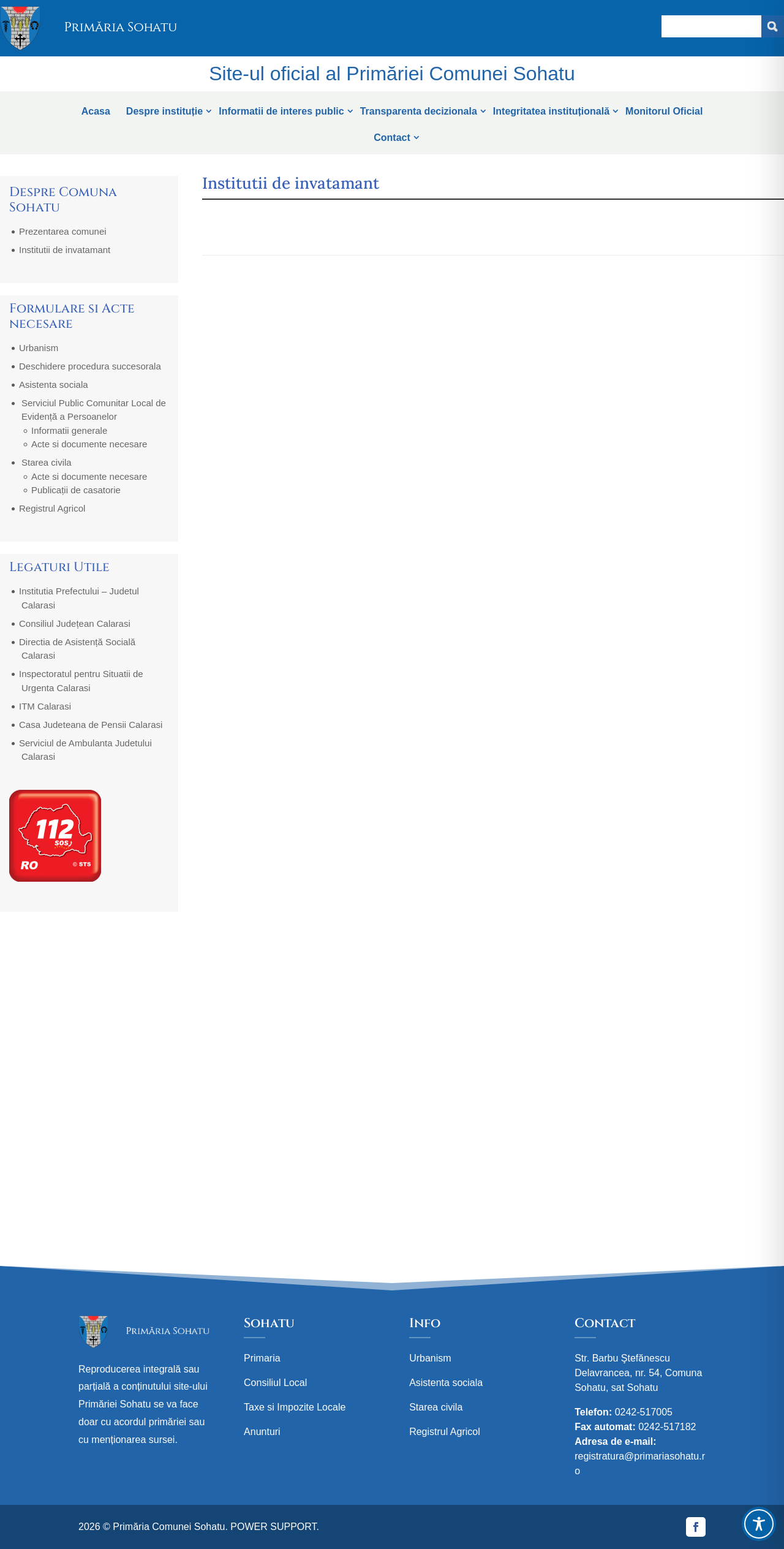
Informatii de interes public (281, 111)
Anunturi (262, 1431)
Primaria (262, 1358)
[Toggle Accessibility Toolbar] (759, 1524)
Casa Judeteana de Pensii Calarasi (90, 724)
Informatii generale (69, 430)
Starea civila (46, 462)
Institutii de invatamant (64, 249)
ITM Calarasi (45, 706)
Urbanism (38, 348)
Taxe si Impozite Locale (294, 1407)
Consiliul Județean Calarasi (74, 623)
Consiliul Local (275, 1382)
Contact (392, 137)
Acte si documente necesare (89, 444)
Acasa (95, 111)
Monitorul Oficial (664, 111)
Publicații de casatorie (76, 490)
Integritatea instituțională (551, 111)
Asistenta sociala (53, 384)
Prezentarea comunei (63, 231)
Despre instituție (164, 111)
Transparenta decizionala (418, 111)
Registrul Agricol (52, 508)
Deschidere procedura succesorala (90, 366)
